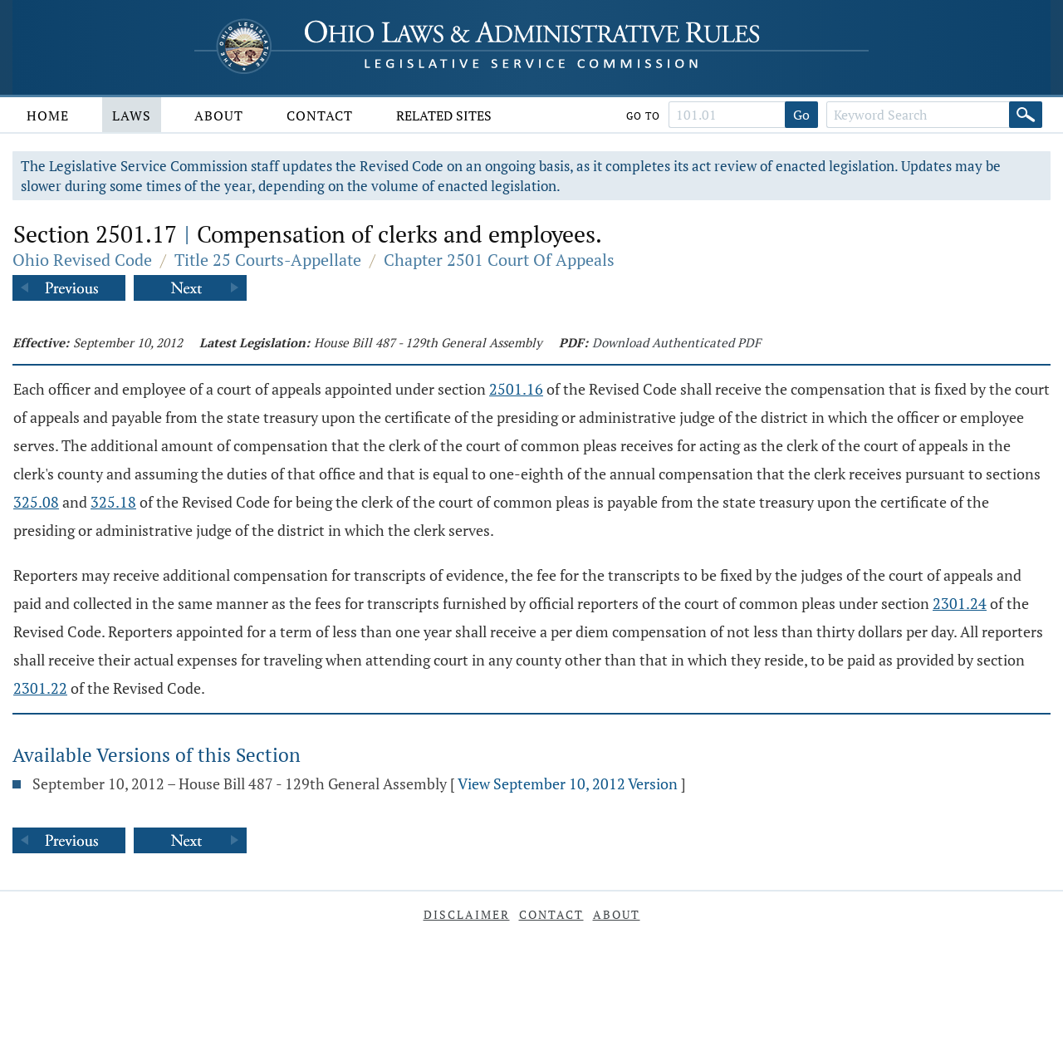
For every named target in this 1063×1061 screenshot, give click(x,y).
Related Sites (444, 115)
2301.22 (40, 688)
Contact (320, 115)
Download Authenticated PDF (676, 342)
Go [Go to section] (801, 115)
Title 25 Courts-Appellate (267, 259)
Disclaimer (467, 914)
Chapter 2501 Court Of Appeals (499, 259)
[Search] (1025, 114)
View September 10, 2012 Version (568, 783)
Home (48, 115)
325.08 (36, 502)
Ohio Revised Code (82, 259)
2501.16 (516, 389)
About (218, 115)
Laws (131, 115)
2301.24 (960, 603)
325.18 (113, 502)
